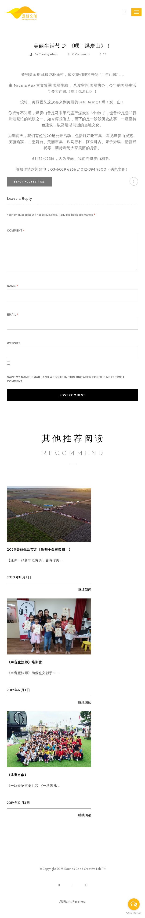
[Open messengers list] (134, 904)
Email (12, 314)
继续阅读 (84, 589)
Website (14, 343)
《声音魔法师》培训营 (24, 662)
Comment (15, 230)
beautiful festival (29, 181)
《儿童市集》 (17, 775)
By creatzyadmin (44, 54)
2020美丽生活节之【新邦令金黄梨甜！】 (39, 549)
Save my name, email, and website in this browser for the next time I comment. (65, 379)
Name (12, 286)
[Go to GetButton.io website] (133, 913)
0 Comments (80, 54)
